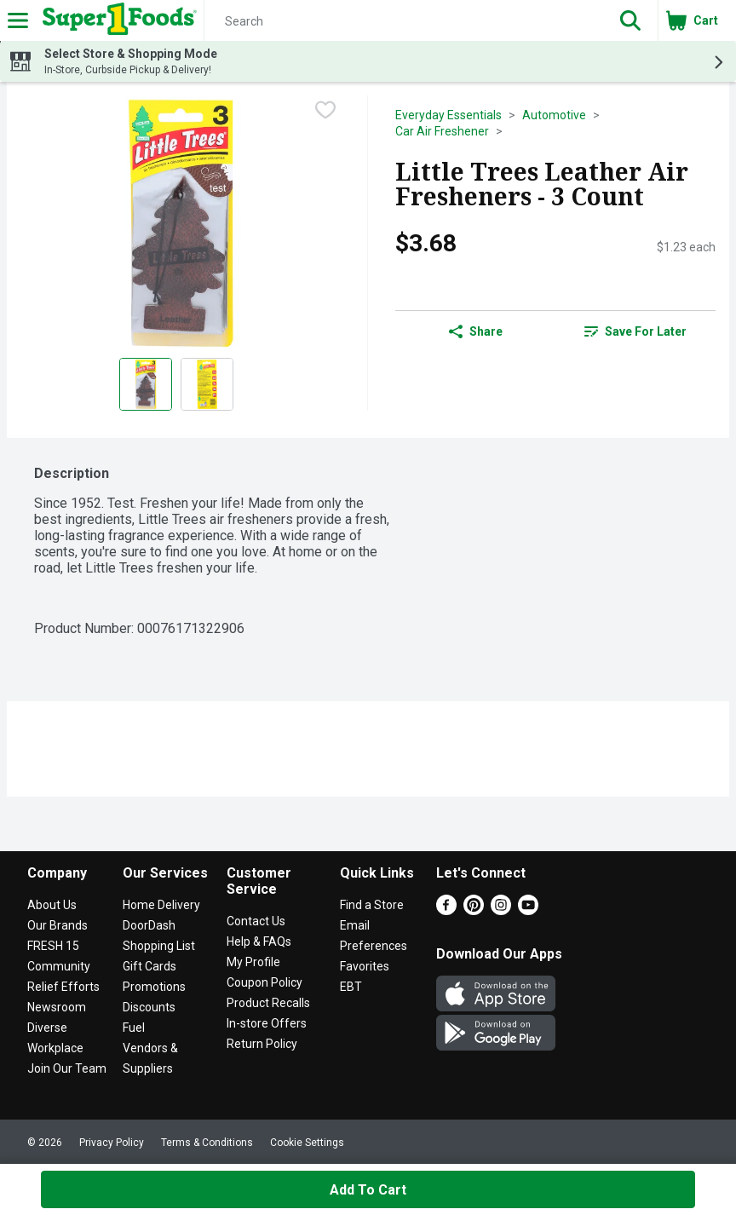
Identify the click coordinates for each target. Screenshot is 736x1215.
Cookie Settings (307, 1143)
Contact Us (256, 921)
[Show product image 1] (145, 384)
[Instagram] (501, 910)
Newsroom (56, 1007)
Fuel (134, 1027)
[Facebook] (446, 910)
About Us (52, 905)
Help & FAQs (259, 941)
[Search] (403, 21)
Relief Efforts (63, 986)
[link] (635, 331)
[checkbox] (325, 110)
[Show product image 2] (207, 384)
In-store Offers (267, 1023)
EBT (351, 986)
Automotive (554, 115)
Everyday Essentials (448, 115)
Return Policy (262, 1044)
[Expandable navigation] (18, 20)
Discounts (149, 1007)
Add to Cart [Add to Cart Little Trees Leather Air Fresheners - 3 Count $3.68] (368, 1190)
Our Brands (57, 925)
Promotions (154, 986)
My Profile (253, 962)
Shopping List (159, 946)
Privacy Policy (111, 1143)
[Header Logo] (116, 20)
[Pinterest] (473, 910)
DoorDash (149, 925)
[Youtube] (528, 910)
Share (476, 331)
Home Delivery (161, 905)
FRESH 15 (53, 946)
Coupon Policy (264, 982)
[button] (630, 20)
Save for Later (635, 331)
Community (58, 966)
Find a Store (372, 905)
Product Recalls (268, 1003)
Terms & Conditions (207, 1143)
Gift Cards (149, 966)
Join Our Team (66, 1068)
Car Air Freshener (442, 131)
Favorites (364, 966)
